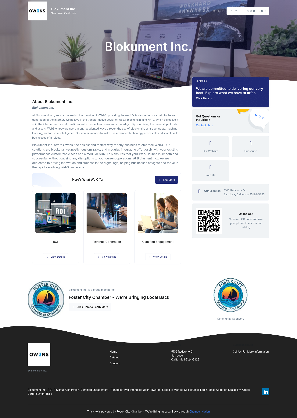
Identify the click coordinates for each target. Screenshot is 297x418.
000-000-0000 (254, 11)
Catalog (114, 357)
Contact (218, 11)
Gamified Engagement (158, 242)
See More (166, 179)
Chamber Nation (199, 411)
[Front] (38, 11)
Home (191, 11)
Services (203, 11)
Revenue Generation (106, 242)
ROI (55, 242)
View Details (55, 256)
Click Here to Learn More (90, 306)
